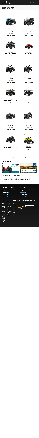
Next (24, 157)
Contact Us (14, 203)
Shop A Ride (22, 206)
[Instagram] (9, 196)
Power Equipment (3, 209)
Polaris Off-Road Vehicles (3, 218)
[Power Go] (25, 208)
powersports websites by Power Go (29, 205)
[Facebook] (7, 196)
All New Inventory (3, 204)
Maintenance (14, 211)
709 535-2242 (23, 194)
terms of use (18, 203)
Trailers (3, 212)
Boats (8, 215)
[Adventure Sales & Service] (7, 2)
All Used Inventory (8, 204)
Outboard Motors (3, 216)
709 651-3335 (6, 194)
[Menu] (36, 3)
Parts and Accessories (14, 212)
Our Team (14, 205)
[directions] (34, 3)
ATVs (2, 205)
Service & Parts (14, 209)
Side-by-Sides (3, 206)
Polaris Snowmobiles (3, 220)
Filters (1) (4, 12)
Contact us (3, 181)
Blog (13, 204)
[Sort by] (33, 13)
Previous (15, 157)
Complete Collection (3, 222)
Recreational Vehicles (3, 214)
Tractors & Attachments (3, 211)
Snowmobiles (3, 207)
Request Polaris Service (14, 215)
